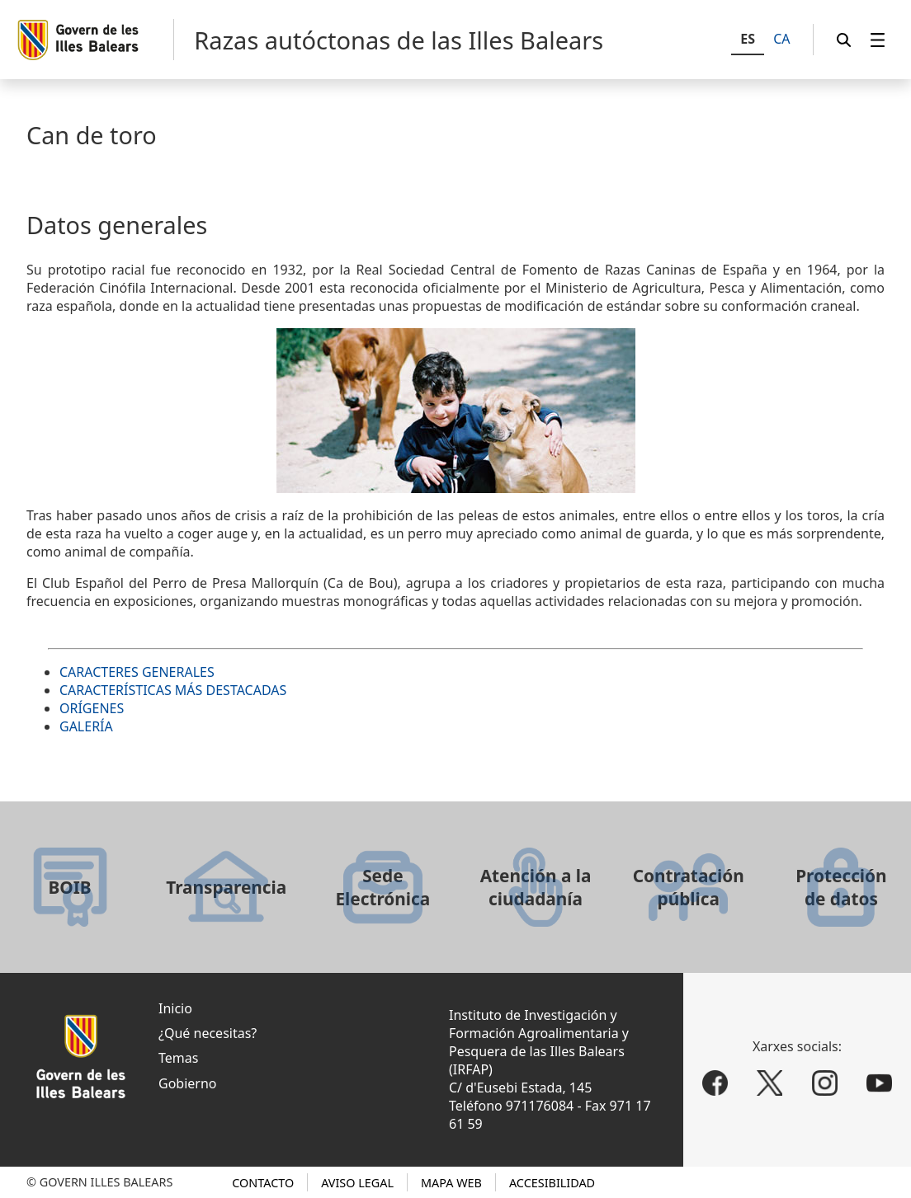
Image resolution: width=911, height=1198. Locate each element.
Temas (178, 1058)
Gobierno (187, 1083)
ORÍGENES (91, 708)
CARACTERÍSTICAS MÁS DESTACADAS (172, 690)
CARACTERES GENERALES (137, 672)
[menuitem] (878, 40)
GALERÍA (86, 726)
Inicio (175, 1008)
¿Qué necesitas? (207, 1033)
